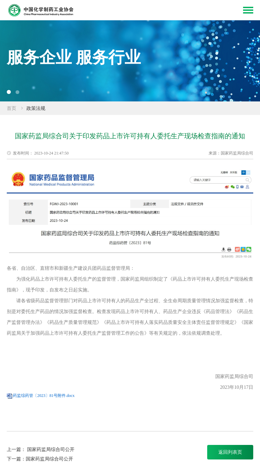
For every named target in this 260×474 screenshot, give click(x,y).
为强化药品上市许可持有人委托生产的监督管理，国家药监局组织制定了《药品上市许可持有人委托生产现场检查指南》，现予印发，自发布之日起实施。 (130, 284)
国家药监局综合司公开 (50, 449)
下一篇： (16, 458)
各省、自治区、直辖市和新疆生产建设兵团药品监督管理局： (71, 268)
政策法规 (35, 108)
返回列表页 (230, 452)
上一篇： (17, 449)
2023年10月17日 (232, 387)
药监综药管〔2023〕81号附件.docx (43, 395)
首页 (11, 108)
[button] (9, 92)
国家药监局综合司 (234, 376)
